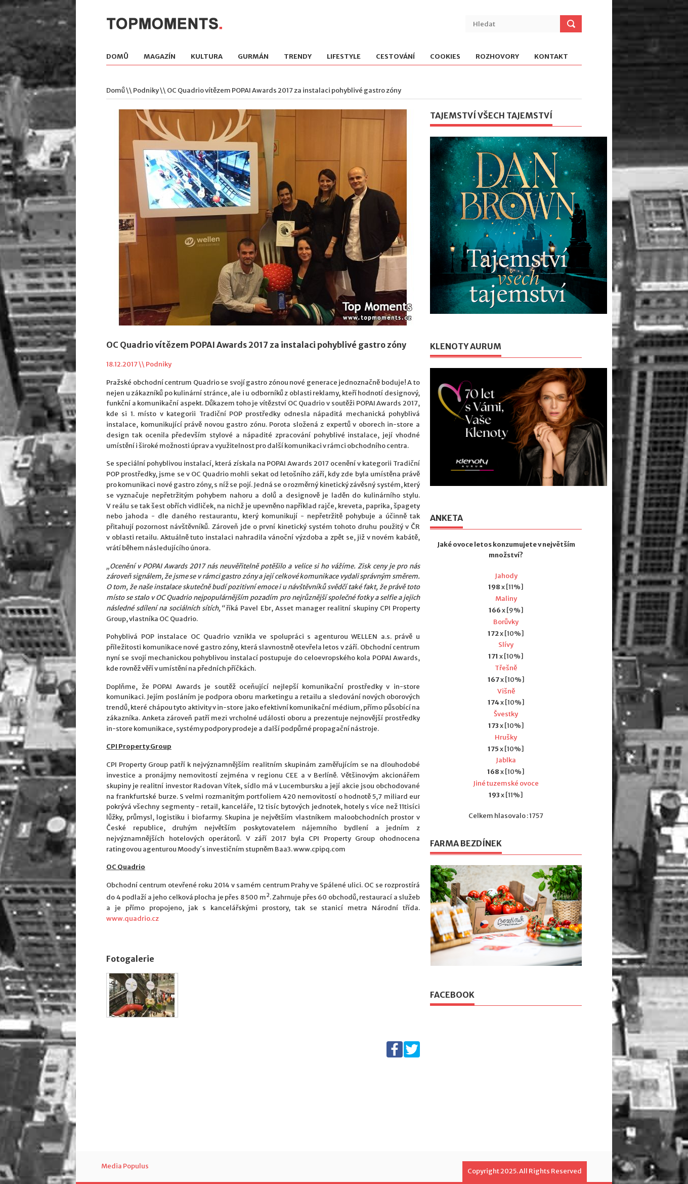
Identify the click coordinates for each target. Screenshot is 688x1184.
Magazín (160, 57)
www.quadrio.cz (132, 918)
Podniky (146, 90)
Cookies (445, 57)
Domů (117, 57)
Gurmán (253, 57)
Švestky (506, 714)
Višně (506, 691)
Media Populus (125, 1166)
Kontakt (551, 57)
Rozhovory (497, 57)
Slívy (505, 644)
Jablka (506, 760)
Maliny (506, 598)
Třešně (506, 668)
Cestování (395, 57)
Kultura (207, 57)
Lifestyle (344, 57)
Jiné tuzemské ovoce (506, 783)
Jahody (506, 575)
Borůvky (506, 622)
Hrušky (506, 737)
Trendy (298, 57)
